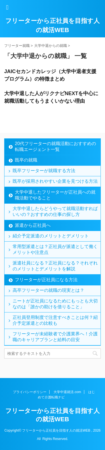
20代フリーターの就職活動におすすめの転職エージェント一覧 (55, 146)
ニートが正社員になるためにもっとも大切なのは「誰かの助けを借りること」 (55, 304)
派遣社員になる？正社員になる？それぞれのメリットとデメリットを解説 (55, 266)
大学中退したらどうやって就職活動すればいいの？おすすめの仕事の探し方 (55, 211)
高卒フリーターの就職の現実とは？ (48, 290)
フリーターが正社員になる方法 (46, 279)
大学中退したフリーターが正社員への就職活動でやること (55, 195)
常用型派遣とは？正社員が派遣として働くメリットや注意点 (55, 249)
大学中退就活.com (67, 392)
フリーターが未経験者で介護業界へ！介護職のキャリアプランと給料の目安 (55, 336)
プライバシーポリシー (29, 392)
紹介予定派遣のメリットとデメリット (51, 236)
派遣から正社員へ (33, 225)
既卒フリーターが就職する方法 (44, 170)
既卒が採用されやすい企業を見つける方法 (55, 181)
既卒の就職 (26, 160)
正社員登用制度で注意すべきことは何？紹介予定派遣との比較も (55, 320)
